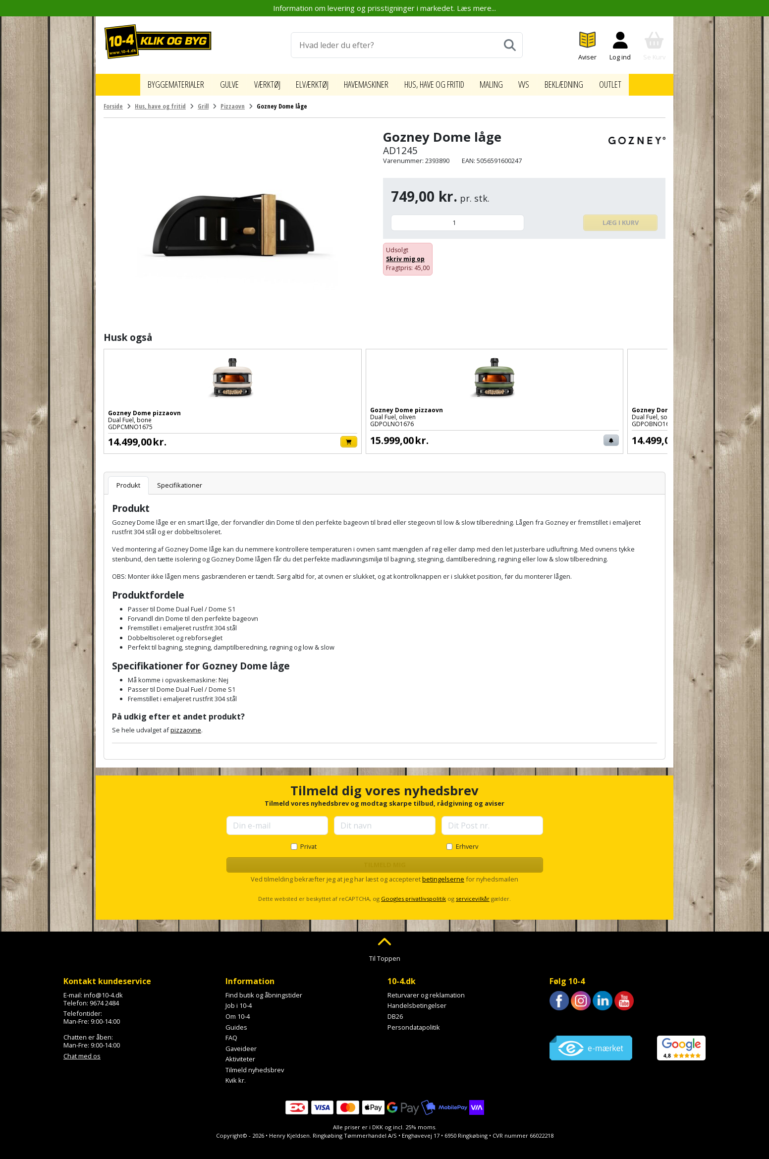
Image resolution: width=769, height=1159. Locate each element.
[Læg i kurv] (199, 436)
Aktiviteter (240, 1053)
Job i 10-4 (238, 1000)
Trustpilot (563, 1017)
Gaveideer (241, 1043)
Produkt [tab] (128, 480)
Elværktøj (303, 82)
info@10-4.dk (103, 990)
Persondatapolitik (413, 1022)
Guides (236, 1022)
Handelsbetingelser (416, 1000)
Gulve (215, 82)
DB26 (395, 1011)
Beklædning (581, 82)
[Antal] (457, 218)
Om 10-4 (237, 1011)
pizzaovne (185, 724)
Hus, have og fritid (440, 82)
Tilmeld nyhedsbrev (254, 1064)
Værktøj (255, 82)
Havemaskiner (362, 82)
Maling (505, 82)
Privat (308, 841)
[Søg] (509, 45)
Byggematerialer (158, 82)
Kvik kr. (235, 1075)
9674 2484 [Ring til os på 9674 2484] (104, 997)
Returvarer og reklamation (426, 990)
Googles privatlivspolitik (413, 893)
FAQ (231, 1032)
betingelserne (443, 874)
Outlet (630, 82)
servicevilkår (473, 893)
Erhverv (467, 841)
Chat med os (82, 1051)
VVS (538, 82)
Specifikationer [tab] (179, 480)
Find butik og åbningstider (263, 990)
